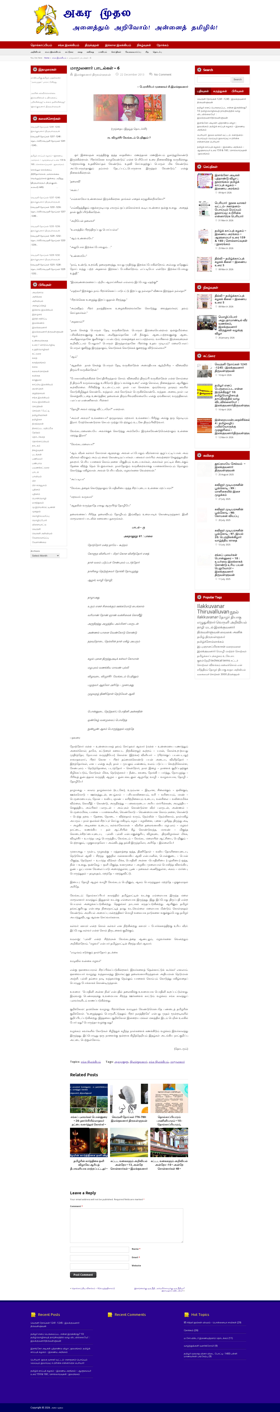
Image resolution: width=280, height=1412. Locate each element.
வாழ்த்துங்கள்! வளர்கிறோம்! (199, 1345)
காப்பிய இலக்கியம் (42, 384)
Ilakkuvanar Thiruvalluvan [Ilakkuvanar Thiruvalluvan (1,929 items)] (213, 739)
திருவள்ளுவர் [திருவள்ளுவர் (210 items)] (215, 767)
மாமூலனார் (177, 1062)
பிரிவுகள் (238, 91)
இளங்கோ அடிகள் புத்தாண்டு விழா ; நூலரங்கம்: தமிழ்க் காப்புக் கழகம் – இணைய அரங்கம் (221, 126)
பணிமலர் (37, 458)
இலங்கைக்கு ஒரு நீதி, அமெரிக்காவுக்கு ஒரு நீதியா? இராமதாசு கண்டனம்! (159, 1289)
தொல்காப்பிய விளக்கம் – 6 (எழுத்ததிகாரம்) (93, 1288)
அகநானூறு (121, 1062)
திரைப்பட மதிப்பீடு (42, 428)
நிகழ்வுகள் (144, 45)
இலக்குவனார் (138, 1062)
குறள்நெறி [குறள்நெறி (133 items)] (203, 791)
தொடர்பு (157, 51)
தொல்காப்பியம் (41, 45)
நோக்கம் (164, 45)
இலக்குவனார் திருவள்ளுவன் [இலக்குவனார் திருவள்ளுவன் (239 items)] (216, 760)
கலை (35, 366)
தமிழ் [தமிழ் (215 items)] (201, 767)
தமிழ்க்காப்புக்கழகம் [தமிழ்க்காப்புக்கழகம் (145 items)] (209, 786)
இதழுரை (37, 314)
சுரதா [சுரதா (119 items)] (230, 800)
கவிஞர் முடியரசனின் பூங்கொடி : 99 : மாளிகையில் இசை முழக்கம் (229, 575)
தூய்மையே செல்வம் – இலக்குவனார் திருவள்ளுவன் (230, 538)
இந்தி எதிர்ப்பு (39, 318)
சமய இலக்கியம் (53, 51)
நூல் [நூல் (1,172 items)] (234, 742)
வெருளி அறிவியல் (42, 533)
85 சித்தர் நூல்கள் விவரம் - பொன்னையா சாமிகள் (210, 1322)
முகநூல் (36, 511)
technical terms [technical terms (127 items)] (220, 791)
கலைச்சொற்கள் (40, 371)
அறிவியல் (36, 51)
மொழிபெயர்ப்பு (40, 516)
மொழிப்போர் (39, 520)
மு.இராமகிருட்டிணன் (43, 507)
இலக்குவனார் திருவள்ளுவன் (92, 74)
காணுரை (36, 380)
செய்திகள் (116, 51)
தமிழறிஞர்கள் (39, 415)
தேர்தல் (36, 432)
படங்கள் (37, 454)
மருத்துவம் (38, 502)
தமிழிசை (37, 419)
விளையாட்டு (39, 524)
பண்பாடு (37, 463)
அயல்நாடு (37, 292)
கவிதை (90, 51)
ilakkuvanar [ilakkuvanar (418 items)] (207, 747)
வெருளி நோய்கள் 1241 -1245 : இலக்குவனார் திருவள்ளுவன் (231, 394)
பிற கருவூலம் (39, 485)
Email (136, 1257)
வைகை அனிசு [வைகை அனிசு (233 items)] (231, 762)
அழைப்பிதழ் (39, 305)
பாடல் (35, 472)
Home (46, 58)
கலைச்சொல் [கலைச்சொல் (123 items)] (229, 795)
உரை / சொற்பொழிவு (43, 344)
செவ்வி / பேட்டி (41, 410)
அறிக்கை (37, 296)
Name (136, 1248)
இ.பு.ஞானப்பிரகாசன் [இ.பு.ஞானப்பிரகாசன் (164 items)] (211, 777)
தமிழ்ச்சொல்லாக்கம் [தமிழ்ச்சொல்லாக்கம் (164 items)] (210, 772)
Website (136, 1265)
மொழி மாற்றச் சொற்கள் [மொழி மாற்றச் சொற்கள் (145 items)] (231, 782)
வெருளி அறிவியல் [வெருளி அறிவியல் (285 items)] (231, 752)
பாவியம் (102, 51)
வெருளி (36, 529)
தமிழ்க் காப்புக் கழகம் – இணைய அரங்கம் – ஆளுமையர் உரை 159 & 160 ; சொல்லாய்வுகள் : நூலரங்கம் (48, 160)
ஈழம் (35, 336)
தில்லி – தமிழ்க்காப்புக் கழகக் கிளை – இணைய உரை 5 (231, 262)
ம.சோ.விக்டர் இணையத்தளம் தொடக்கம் (206, 1338)
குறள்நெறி (37, 388)
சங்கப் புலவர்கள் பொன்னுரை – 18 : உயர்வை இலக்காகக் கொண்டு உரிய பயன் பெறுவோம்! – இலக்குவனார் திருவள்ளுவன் (229, 695)
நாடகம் (36, 445)
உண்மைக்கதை (40, 340)
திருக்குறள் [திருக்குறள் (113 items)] (233, 805)
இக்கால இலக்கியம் (118, 45)
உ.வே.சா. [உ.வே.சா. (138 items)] (228, 786)
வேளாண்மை (39, 542)
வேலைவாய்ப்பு (133, 51)
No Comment (162, 74)
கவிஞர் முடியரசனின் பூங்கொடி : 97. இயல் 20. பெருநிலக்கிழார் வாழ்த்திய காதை (229, 651)
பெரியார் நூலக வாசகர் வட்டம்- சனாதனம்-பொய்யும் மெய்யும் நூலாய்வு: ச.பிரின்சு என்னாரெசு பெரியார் (220, 138)
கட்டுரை (69, 51)
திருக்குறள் (92, 45)
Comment (76, 1206)
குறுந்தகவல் (38, 393)
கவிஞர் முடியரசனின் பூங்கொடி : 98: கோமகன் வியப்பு (229, 613)
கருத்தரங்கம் (39, 362)
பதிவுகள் (203, 91)
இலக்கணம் (38, 323)
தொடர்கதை (38, 436)
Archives (35, 550)
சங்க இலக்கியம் (68, 45)
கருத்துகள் (220, 91)
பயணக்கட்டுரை (40, 467)
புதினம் (36, 489)
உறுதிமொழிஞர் (40, 349)
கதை (80, 51)
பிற (147, 51)
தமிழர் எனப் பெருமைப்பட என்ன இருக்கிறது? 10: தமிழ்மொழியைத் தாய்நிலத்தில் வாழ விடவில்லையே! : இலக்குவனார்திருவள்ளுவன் (234, 436)
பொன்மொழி (39, 498)
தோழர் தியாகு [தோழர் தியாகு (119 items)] (217, 800)
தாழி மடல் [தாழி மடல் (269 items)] (205, 757)
